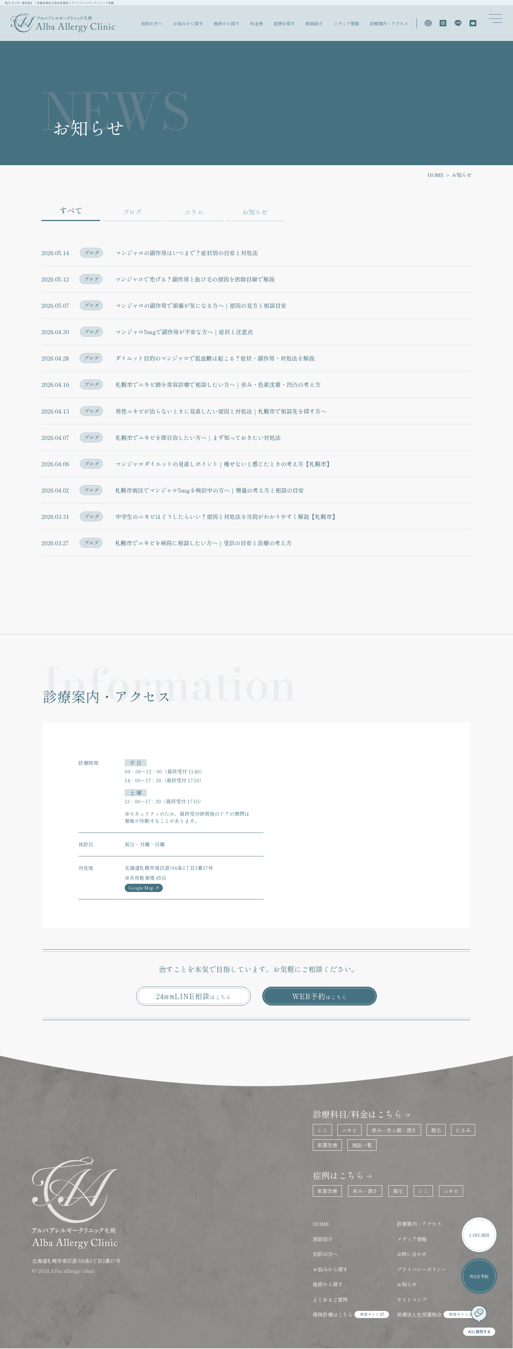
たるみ (463, 1130)
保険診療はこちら (351, 1314)
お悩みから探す (188, 23)
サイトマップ (412, 1299)
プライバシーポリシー (422, 1269)
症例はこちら (338, 1175)
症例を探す (284, 23)
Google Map (143, 887)
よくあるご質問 (330, 1299)
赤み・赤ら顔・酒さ (394, 1130)
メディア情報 (346, 23)
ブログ (132, 211)
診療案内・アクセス (389, 23)
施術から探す (226, 23)
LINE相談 (479, 1235)
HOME (436, 174)
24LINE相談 (193, 996)
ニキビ (349, 1130)
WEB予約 (319, 996)
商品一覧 (362, 1145)
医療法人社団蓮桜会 (437, 1314)
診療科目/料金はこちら (357, 1114)
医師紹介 (314, 23)
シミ (322, 1130)
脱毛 (436, 1130)
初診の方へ (151, 23)
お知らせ (255, 211)
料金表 (256, 23)
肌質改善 (327, 1145)
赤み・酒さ (365, 1191)
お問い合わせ (412, 1254)
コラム (193, 211)
